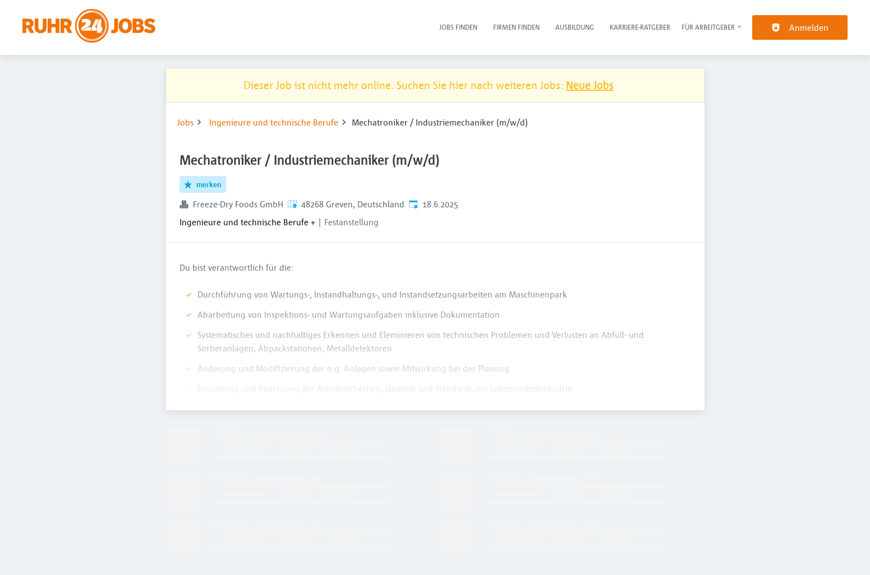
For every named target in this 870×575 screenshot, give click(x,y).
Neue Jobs (590, 85)
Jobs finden (458, 26)
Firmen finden (516, 26)
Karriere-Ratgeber (640, 26)
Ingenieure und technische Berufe (273, 122)
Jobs (185, 122)
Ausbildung (574, 26)
